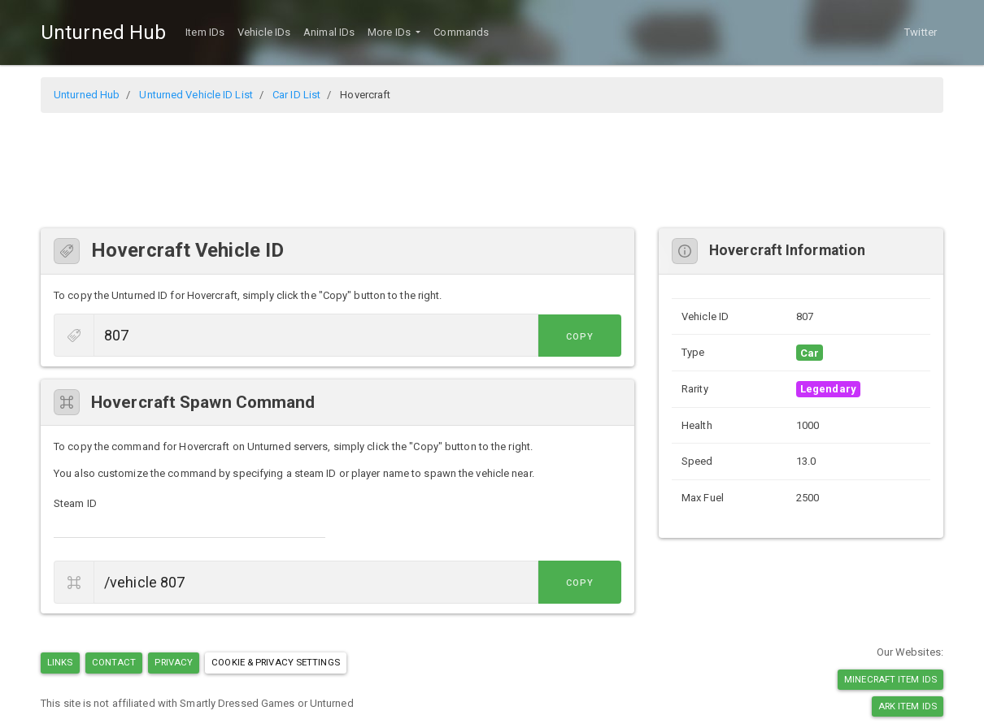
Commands (461, 32)
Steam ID (75, 503)
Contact (114, 662)
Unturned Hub (103, 32)
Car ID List (296, 95)
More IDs (390, 32)
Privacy (174, 662)
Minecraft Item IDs (890, 679)
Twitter (920, 32)
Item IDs (204, 32)
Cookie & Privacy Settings (275, 662)
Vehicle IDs (263, 32)
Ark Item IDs (907, 706)
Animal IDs (329, 32)
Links (60, 662)
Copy (585, 337)
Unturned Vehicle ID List (195, 95)
